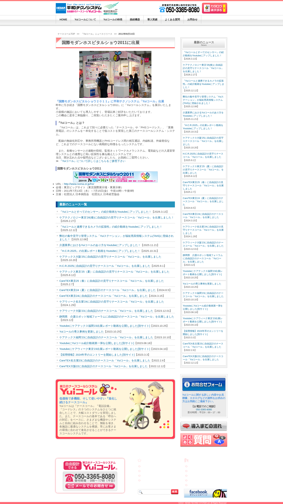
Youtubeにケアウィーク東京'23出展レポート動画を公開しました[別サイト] (104, 348)
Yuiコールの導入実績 (152, 480)
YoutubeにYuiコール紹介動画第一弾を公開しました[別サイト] (96, 343)
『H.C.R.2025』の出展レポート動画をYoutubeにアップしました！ (99, 250)
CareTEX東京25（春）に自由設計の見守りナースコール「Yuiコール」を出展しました (111, 280)
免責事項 (193, 466)
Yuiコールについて (151, 466)
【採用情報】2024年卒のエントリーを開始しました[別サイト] (97, 354)
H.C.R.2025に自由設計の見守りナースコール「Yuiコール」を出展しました (104, 265)
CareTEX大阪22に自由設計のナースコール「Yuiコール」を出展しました (103, 366)
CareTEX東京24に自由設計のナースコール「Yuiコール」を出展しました (103, 295)
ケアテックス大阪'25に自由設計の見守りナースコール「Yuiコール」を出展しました (110, 256)
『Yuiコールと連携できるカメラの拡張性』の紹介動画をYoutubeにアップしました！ (110, 226)
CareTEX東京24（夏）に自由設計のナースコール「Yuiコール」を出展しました (107, 290)
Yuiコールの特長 (150, 470)
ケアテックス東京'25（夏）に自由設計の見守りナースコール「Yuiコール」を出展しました (114, 271)
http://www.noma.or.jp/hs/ (79, 183)
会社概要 (194, 460)
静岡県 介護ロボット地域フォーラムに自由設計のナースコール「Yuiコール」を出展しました (116, 316)
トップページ (149, 461)
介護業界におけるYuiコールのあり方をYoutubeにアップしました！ (100, 245)
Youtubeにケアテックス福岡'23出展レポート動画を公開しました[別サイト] (104, 325)
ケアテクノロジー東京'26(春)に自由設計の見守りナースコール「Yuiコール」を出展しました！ (116, 217)
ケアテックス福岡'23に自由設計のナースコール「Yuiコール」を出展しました (106, 337)
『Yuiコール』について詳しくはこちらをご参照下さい (92, 160)
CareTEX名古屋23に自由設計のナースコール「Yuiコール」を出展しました (104, 360)
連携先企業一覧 (196, 480)
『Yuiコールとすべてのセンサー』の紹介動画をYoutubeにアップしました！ (105, 211)
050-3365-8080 (204, 409)
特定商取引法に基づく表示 (202, 475)
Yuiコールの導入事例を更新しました (81, 331)
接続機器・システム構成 (154, 475)
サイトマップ (195, 484)
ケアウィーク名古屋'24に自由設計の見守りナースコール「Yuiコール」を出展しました (111, 301)
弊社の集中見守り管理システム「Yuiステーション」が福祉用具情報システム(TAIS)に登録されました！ (203, 100)
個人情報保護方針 (198, 470)
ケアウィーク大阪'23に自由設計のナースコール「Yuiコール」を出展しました (106, 310)
